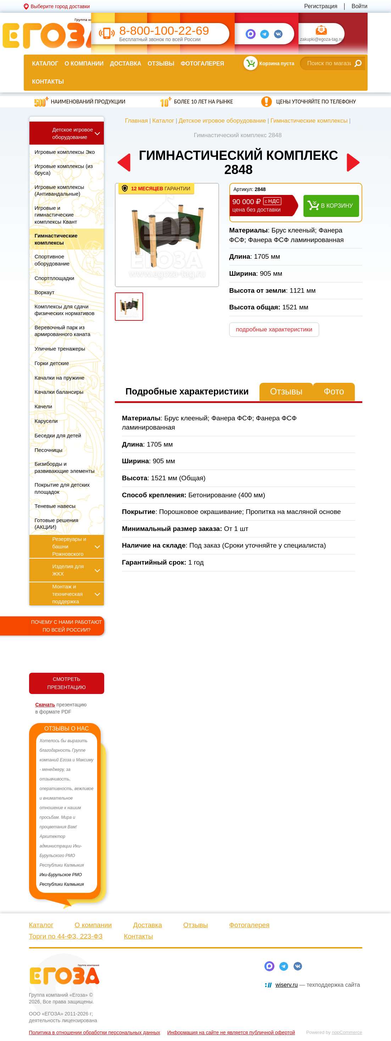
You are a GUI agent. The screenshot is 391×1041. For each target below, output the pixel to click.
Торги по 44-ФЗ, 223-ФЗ (66, 936)
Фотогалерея (202, 64)
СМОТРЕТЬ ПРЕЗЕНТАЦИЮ (67, 683)
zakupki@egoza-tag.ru (321, 39)
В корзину (337, 206)
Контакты (48, 82)
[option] (67, 812)
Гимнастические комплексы (309, 120)
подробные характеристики (274, 329)
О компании (84, 64)
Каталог (45, 64)
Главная (136, 120)
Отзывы (161, 64)
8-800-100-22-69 (164, 30)
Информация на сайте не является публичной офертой (231, 1032)
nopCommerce (347, 1032)
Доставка (125, 64)
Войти (360, 6)
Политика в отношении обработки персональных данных (94, 1032)
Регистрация (320, 6)
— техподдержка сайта (317, 985)
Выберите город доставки (60, 6)
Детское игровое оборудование (222, 120)
